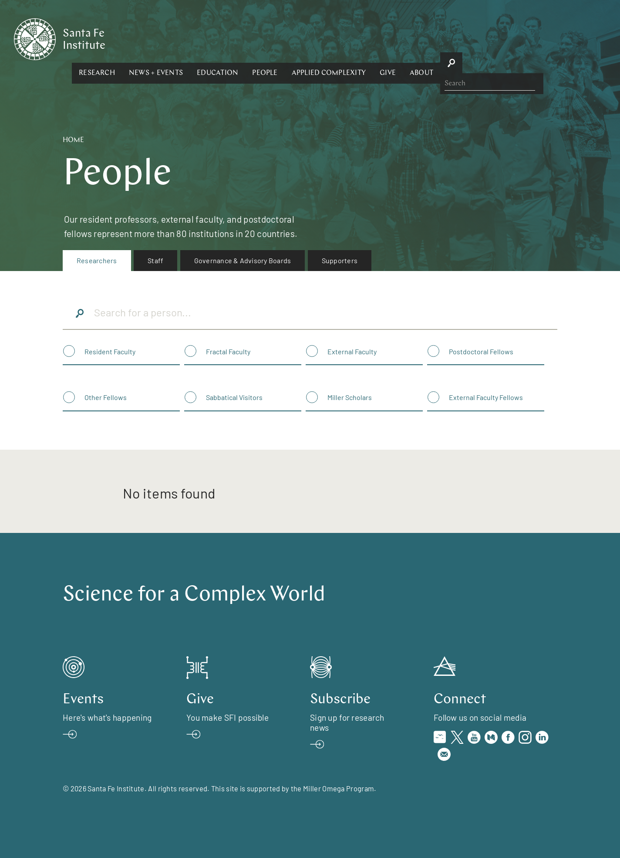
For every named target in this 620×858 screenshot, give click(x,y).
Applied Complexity (423, 38)
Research (192, 38)
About (516, 38)
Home (73, 140)
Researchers (97, 260)
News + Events (251, 38)
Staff (155, 260)
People (359, 38)
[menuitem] (97, 260)
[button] (192, 38)
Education (312, 38)
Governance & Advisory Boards (242, 260)
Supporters (339, 260)
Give (483, 38)
